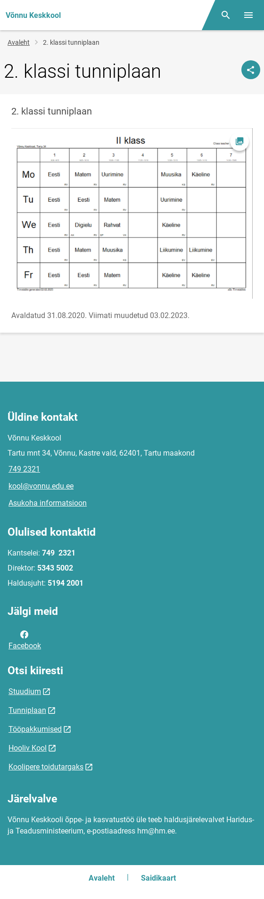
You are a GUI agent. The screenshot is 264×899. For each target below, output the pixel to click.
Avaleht (19, 42)
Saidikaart (158, 878)
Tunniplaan (27, 710)
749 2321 (24, 469)
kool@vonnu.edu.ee (41, 486)
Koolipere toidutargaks (45, 766)
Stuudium (24, 691)
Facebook (24, 639)
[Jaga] (250, 69)
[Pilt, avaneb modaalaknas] (132, 213)
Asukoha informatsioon (47, 503)
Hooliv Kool (27, 748)
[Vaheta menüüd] (248, 15)
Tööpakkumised (35, 729)
